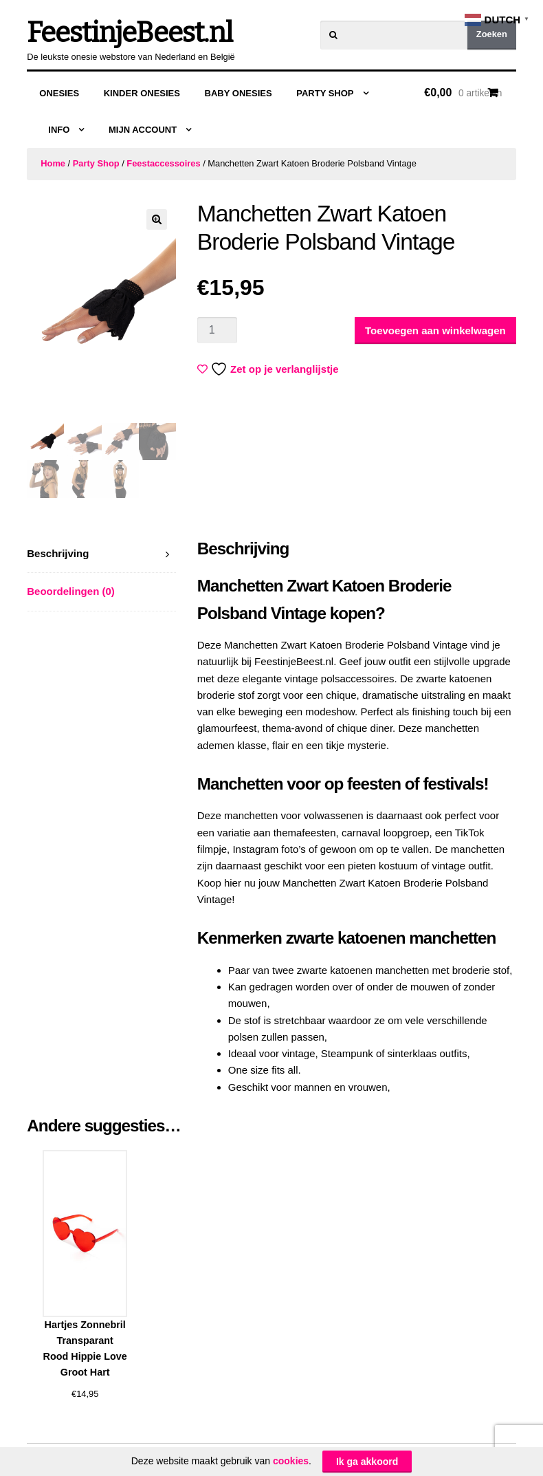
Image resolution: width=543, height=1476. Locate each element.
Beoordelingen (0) (71, 591)
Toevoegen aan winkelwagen (435, 330)
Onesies (59, 93)
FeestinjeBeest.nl (129, 33)
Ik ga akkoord (367, 1461)
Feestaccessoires (163, 163)
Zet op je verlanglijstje (269, 369)
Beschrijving (58, 553)
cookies (291, 1460)
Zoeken (491, 34)
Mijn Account (143, 129)
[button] (156, 219)
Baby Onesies (238, 93)
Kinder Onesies (142, 93)
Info (58, 129)
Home (53, 163)
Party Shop (324, 93)
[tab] (101, 554)
